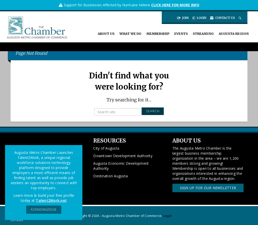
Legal (167, 216)
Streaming (203, 34)
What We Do (130, 34)
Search (152, 111)
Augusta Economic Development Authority (121, 166)
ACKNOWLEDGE (44, 209)
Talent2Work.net (51, 200)
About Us (106, 34)
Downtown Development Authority (122, 155)
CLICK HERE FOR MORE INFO (175, 5)
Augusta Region (234, 34)
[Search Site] (240, 18)
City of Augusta (106, 148)
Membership (157, 34)
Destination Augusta (110, 176)
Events (181, 34)
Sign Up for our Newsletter (208, 187)
